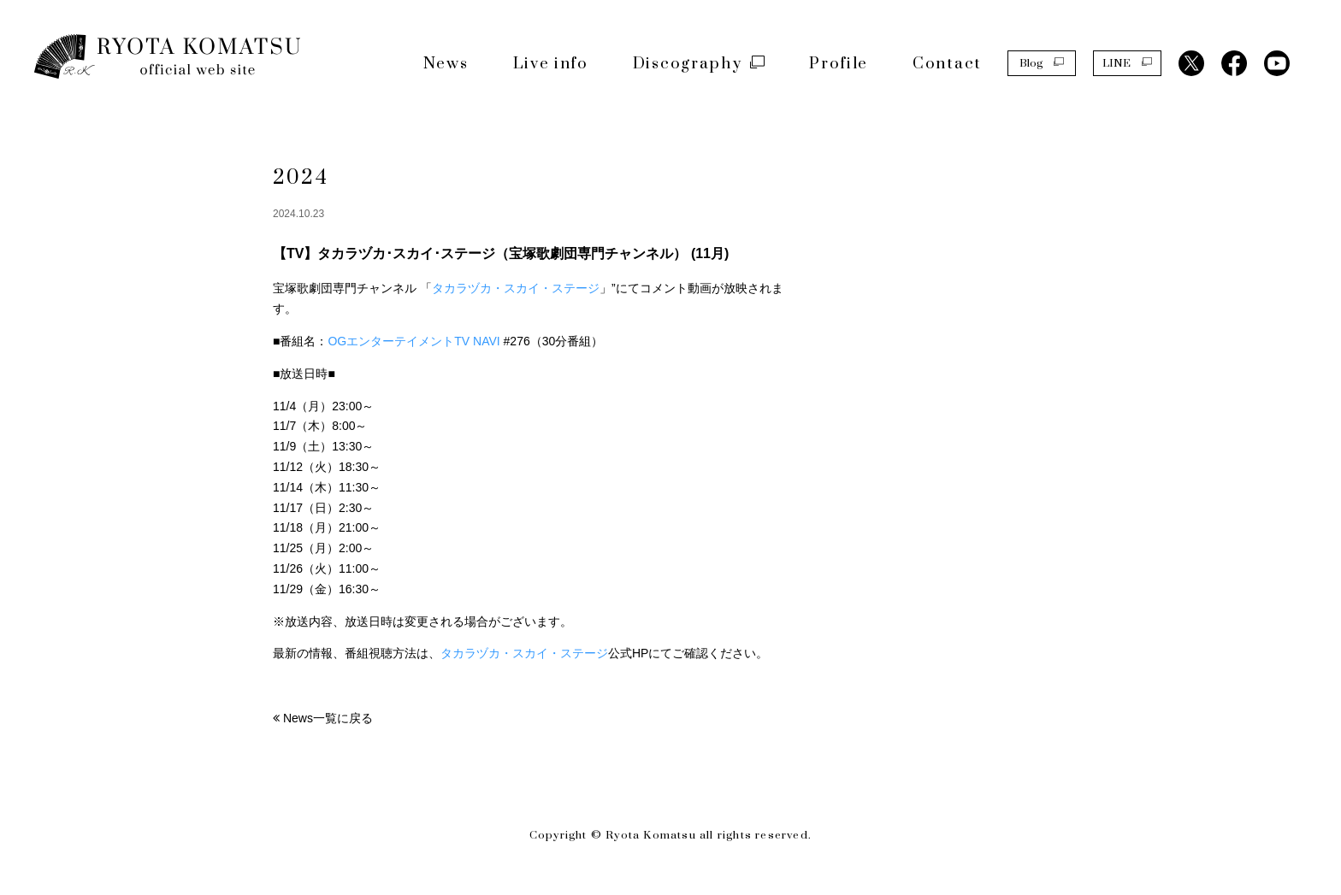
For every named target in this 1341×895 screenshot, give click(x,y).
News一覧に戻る (328, 718)
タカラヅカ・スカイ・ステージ (516, 288)
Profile (838, 64)
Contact (947, 64)
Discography (699, 64)
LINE (1127, 62)
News (446, 64)
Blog (1041, 62)
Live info (550, 64)
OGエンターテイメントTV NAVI (415, 341)
